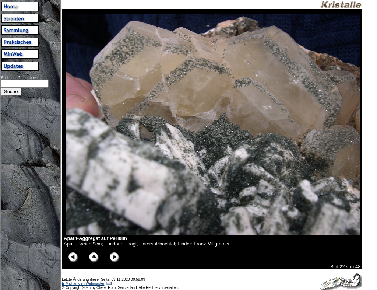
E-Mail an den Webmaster (83, 284)
